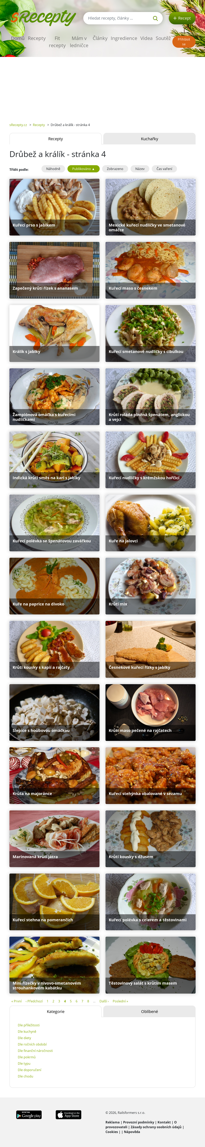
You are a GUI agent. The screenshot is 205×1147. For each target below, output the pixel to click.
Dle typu (24, 1063)
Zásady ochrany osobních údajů (156, 1127)
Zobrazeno (115, 169)
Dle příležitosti (29, 1025)
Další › (104, 1001)
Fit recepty (57, 42)
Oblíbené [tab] (149, 1011)
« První (16, 1001)
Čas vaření (164, 169)
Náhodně (53, 169)
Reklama (113, 1122)
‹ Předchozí (34, 1001)
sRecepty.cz (18, 125)
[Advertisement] (102, 87)
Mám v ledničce (79, 42)
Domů (18, 38)
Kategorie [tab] (55, 1011)
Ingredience (124, 38)
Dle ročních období (32, 1044)
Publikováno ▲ (83, 169)
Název (140, 169)
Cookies (112, 1132)
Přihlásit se (184, 41)
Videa (146, 38)
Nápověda (132, 1132)
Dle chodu (25, 1076)
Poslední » (120, 1001)
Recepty (37, 38)
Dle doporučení (29, 1070)
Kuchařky (149, 138)
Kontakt (164, 1122)
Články (100, 38)
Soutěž (163, 38)
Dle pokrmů (27, 1057)
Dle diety (24, 1038)
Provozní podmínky (138, 1122)
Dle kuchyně (27, 1031)
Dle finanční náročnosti (35, 1051)
